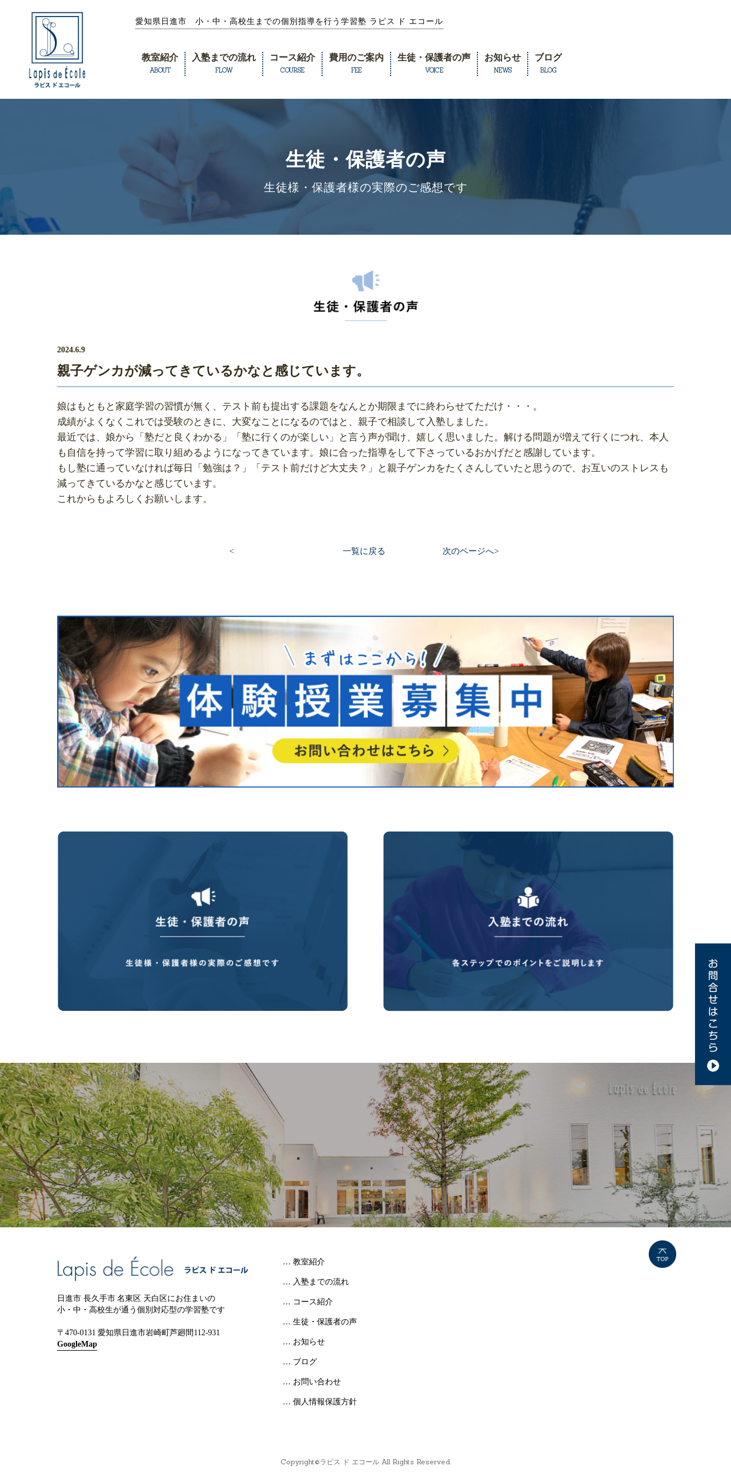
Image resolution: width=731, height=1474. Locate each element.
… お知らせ (304, 1342)
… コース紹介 (308, 1302)
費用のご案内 (356, 63)
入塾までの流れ (224, 63)
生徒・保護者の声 (434, 63)
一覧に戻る (364, 551)
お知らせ (502, 63)
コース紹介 (292, 63)
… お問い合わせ (312, 1381)
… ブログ (300, 1361)
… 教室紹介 (304, 1262)
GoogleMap (77, 1344)
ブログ (548, 63)
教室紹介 (160, 63)
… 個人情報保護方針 (320, 1401)
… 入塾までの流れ (316, 1282)
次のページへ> (471, 551)
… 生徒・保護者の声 (320, 1322)
